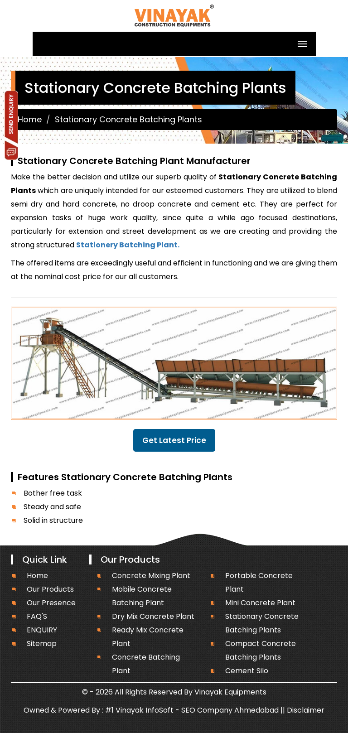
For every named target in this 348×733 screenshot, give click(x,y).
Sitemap (42, 643)
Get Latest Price (174, 440)
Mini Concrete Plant (260, 603)
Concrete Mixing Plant (151, 575)
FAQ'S (37, 616)
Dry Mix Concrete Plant (153, 616)
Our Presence (51, 603)
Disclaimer (305, 710)
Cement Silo (246, 670)
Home (30, 119)
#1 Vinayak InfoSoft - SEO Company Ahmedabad (192, 710)
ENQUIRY (42, 630)
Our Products (50, 589)
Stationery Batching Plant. (127, 245)
